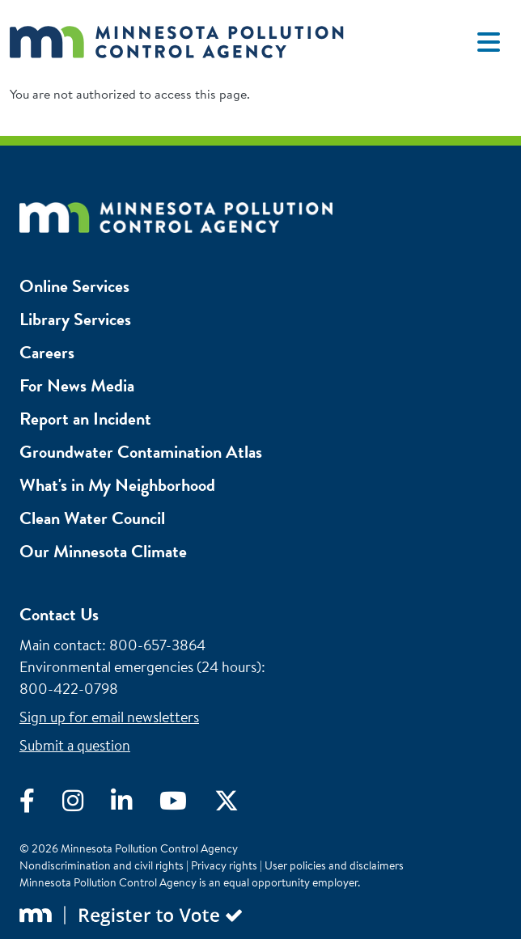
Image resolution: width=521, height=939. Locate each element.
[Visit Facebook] (40, 805)
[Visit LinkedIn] (135, 805)
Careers (46, 352)
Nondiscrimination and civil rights (101, 865)
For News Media (76, 385)
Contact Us (59, 614)
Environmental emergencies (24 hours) (140, 667)
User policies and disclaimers (334, 865)
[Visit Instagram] (86, 805)
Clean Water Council (92, 518)
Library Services (75, 319)
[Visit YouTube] (186, 805)
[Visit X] (238, 805)
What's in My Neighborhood (117, 484)
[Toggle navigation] (488, 42)
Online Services (74, 285)
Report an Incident (85, 418)
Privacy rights (224, 865)
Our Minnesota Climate (103, 551)
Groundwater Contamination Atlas (140, 451)
